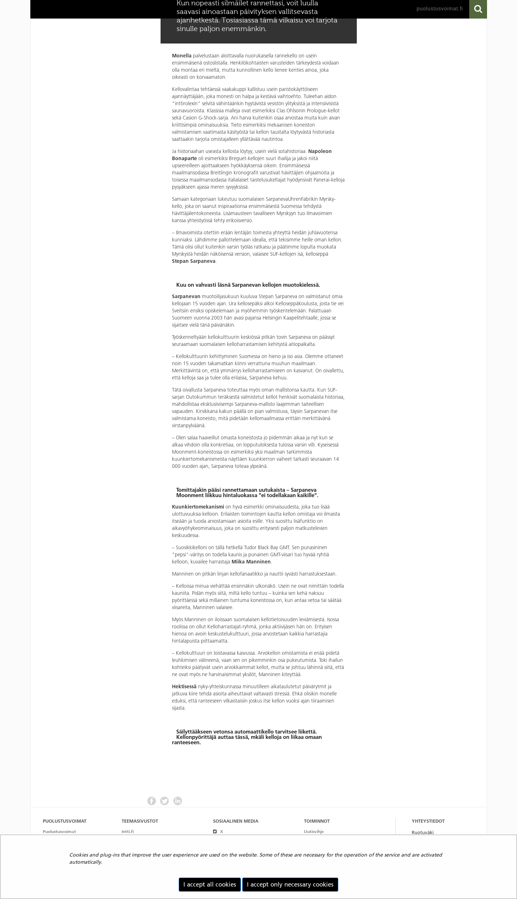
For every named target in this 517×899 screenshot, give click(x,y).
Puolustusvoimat (59, 831)
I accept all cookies (209, 884)
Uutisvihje (314, 831)
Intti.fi (128, 831)
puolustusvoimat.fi (440, 8)
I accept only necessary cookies (290, 884)
